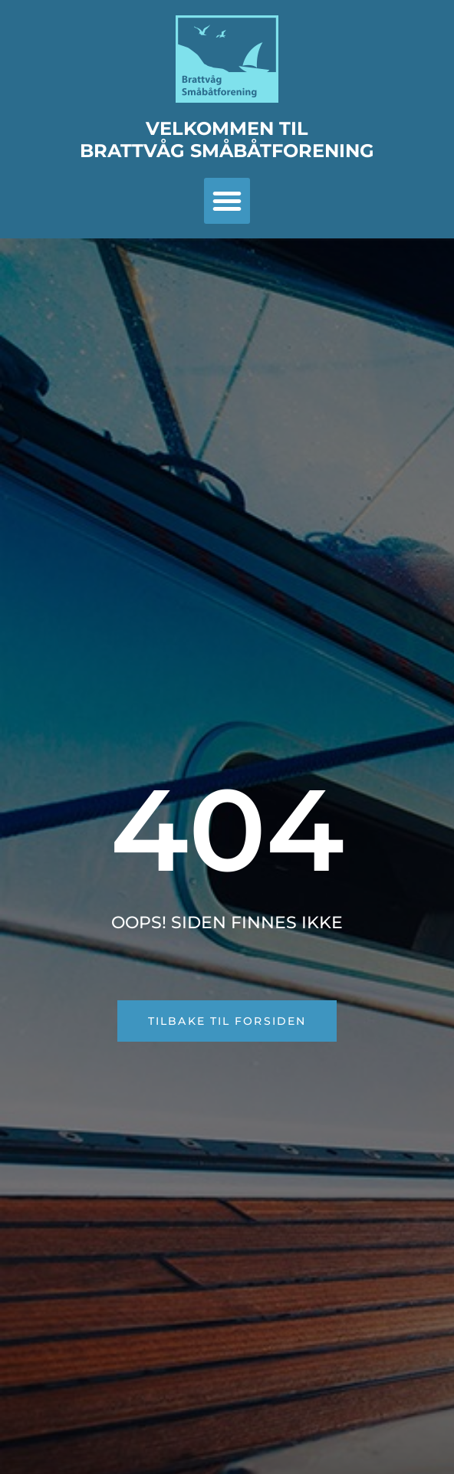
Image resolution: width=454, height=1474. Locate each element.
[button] (227, 201)
